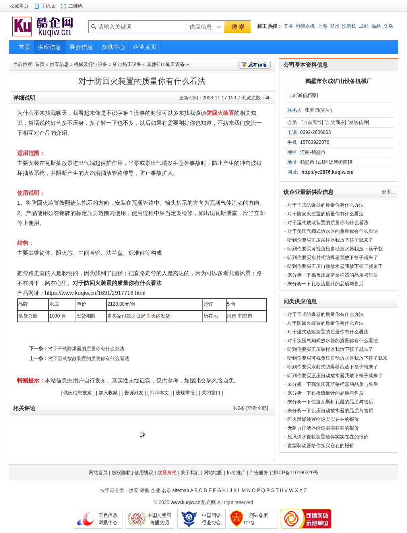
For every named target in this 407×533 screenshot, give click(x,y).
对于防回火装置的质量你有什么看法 (325, 214)
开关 (288, 26)
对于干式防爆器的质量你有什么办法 (86, 348)
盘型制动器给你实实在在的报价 (320, 445)
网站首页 (98, 472)
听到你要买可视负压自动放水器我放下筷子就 (335, 249)
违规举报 (185, 392)
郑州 (334, 26)
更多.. (388, 192)
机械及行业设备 (90, 64)
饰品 (376, 26)
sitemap (180, 490)
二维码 (75, 6)
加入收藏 (108, 392)
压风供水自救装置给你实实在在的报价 (327, 437)
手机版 (48, 6)
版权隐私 (121, 472)
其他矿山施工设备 (166, 64)
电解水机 (305, 26)
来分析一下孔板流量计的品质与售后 (325, 284)
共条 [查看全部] (250, 408)
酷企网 (209, 502)
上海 (322, 26)
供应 (133, 490)
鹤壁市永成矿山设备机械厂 (338, 81)
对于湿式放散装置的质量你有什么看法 (88, 358)
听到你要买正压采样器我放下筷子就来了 (330, 240)
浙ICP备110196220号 (295, 472)
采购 (144, 490)
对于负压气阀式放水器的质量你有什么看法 (332, 231)
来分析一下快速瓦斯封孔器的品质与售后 (330, 402)
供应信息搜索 (77, 392)
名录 (166, 490)
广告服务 (258, 472)
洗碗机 (349, 26)
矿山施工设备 (127, 64)
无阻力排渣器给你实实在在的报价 (323, 428)
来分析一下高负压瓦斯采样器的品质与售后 (332, 275)
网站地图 (213, 472)
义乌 (388, 26)
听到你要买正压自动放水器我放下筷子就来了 (335, 266)
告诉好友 (133, 392)
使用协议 (143, 472)
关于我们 (190, 472)
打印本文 (159, 392)
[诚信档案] (307, 95)
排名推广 (236, 472)
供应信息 (59, 64)
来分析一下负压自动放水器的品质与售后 (330, 410)
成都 (363, 26)
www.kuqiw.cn (185, 502)
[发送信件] (358, 122)
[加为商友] (335, 122)
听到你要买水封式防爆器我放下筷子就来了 (332, 257)
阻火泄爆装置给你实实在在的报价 (323, 419)
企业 (155, 490)
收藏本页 (19, 6)
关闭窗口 (211, 392)
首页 (40, 64)
